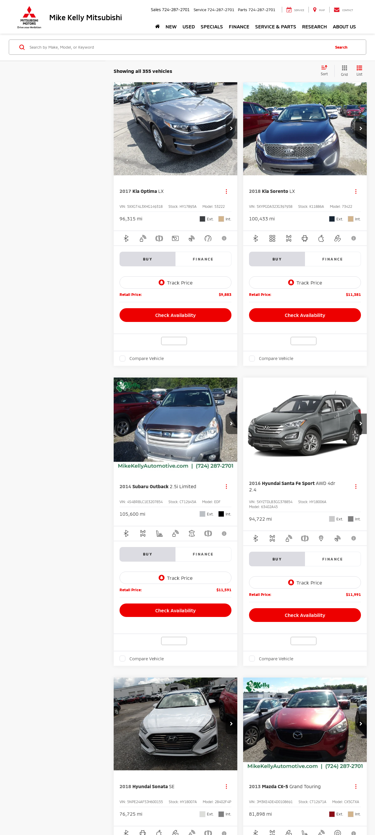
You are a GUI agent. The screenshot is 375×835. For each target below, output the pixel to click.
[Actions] (226, 191)
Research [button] (314, 26)
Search (341, 47)
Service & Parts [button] (275, 26)
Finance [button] (239, 26)
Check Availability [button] (175, 315)
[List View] (359, 71)
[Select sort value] (326, 71)
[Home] (157, 26)
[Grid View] (343, 71)
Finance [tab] (203, 259)
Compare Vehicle (146, 358)
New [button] (171, 26)
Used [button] (189, 26)
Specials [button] (212, 26)
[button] (231, 129)
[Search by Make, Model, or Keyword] (179, 47)
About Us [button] (344, 26)
